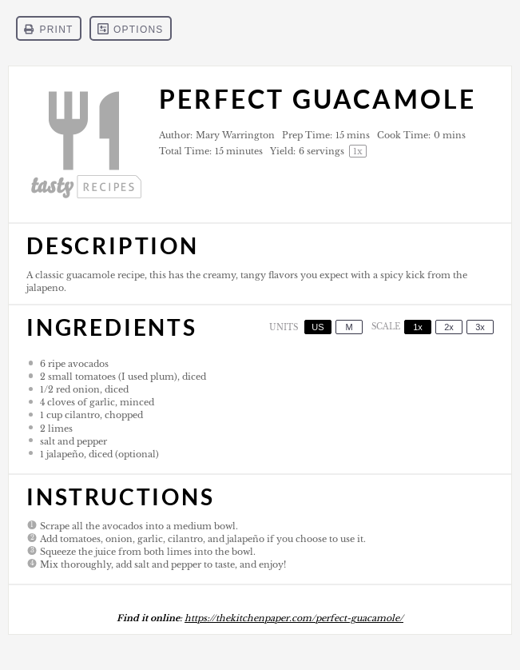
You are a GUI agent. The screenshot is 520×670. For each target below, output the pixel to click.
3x (480, 327)
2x (449, 327)
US (318, 327)
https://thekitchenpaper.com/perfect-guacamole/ (294, 618)
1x (418, 327)
